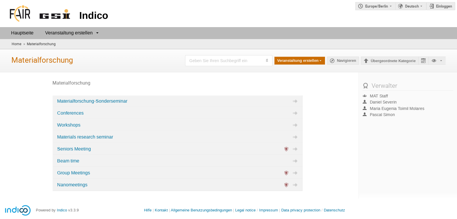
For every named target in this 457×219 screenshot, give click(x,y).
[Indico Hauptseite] (55, 13)
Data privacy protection (301, 210)
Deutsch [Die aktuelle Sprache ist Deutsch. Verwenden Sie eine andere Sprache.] (412, 6)
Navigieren (346, 60)
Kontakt (161, 210)
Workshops (68, 125)
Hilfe (148, 210)
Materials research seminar (85, 137)
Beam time (68, 161)
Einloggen (444, 6)
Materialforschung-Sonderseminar (92, 101)
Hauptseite (22, 33)
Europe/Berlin (376, 6)
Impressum (268, 210)
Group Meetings (73, 173)
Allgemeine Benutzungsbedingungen (201, 210)
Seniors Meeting (74, 149)
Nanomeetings (72, 185)
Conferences (70, 113)
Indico (62, 210)
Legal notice (246, 210)
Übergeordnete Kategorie (393, 61)
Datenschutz (334, 210)
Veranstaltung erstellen (69, 33)
